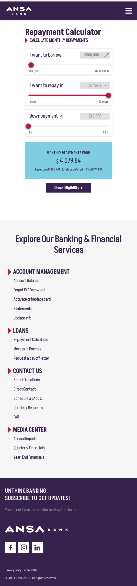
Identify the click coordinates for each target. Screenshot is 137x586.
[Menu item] (14, 570)
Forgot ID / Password (29, 290)
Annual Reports (25, 439)
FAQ (16, 417)
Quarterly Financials (29, 448)
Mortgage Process (27, 349)
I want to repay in (47, 85)
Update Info (22, 318)
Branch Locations (26, 380)
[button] (38, 272)
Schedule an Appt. (27, 398)
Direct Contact (24, 389)
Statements (22, 309)
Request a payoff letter (31, 358)
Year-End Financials (28, 457)
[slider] (31, 64)
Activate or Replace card (32, 299)
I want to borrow (46, 55)
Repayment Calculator (30, 340)
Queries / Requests (28, 408)
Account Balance (26, 281)
